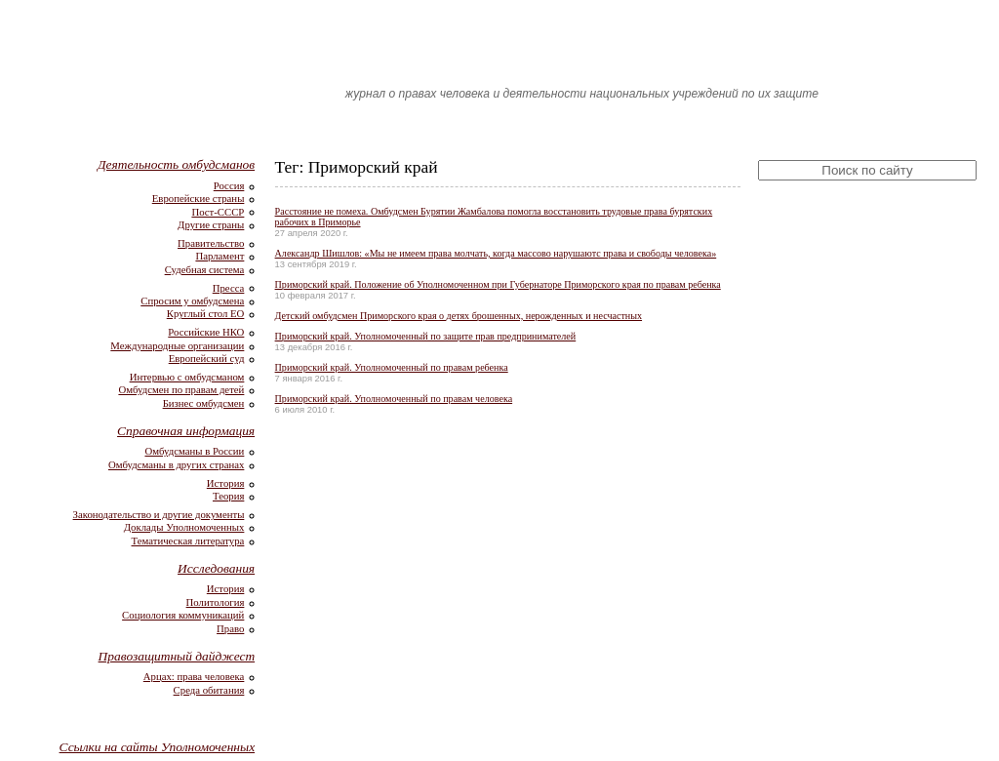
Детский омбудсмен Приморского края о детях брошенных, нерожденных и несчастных (458, 315)
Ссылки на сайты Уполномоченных (158, 747)
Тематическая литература (188, 540)
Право (230, 628)
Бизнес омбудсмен (204, 403)
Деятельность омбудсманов (176, 164)
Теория (228, 495)
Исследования (216, 568)
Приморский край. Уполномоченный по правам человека (394, 398)
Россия (229, 185)
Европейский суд (207, 358)
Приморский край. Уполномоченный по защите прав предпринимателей (426, 336)
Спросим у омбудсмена (192, 300)
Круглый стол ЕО (206, 313)
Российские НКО (206, 332)
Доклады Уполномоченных (184, 527)
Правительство (211, 243)
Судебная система (205, 269)
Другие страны (211, 224)
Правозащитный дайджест (177, 656)
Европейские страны (198, 198)
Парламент (219, 255)
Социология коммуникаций (183, 615)
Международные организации (177, 345)
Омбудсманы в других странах (176, 464)
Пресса (229, 288)
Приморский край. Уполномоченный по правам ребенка (391, 367)
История (226, 483)
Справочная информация (186, 430)
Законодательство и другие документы (159, 514)
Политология (215, 602)
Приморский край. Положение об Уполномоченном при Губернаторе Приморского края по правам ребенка (498, 284)
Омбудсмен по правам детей (181, 389)
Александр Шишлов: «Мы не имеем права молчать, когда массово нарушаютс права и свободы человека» (496, 253)
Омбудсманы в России (194, 451)
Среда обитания (209, 690)
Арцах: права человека (194, 676)
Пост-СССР (217, 212)
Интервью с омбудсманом (187, 376)
